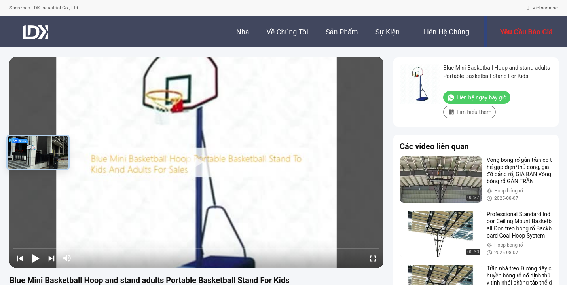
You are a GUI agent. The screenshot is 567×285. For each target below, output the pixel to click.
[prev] (20, 258)
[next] (51, 258)
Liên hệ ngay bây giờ (476, 97)
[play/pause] (36, 258)
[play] (197, 162)
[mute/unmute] (67, 258)
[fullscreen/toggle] (373, 258)
